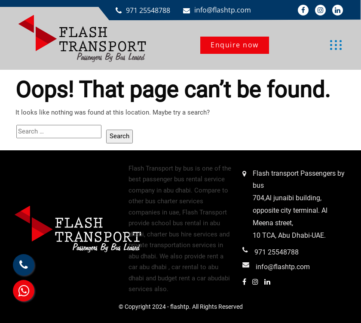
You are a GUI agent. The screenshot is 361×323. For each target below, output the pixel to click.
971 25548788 (148, 10)
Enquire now (235, 45)
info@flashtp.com (222, 10)
